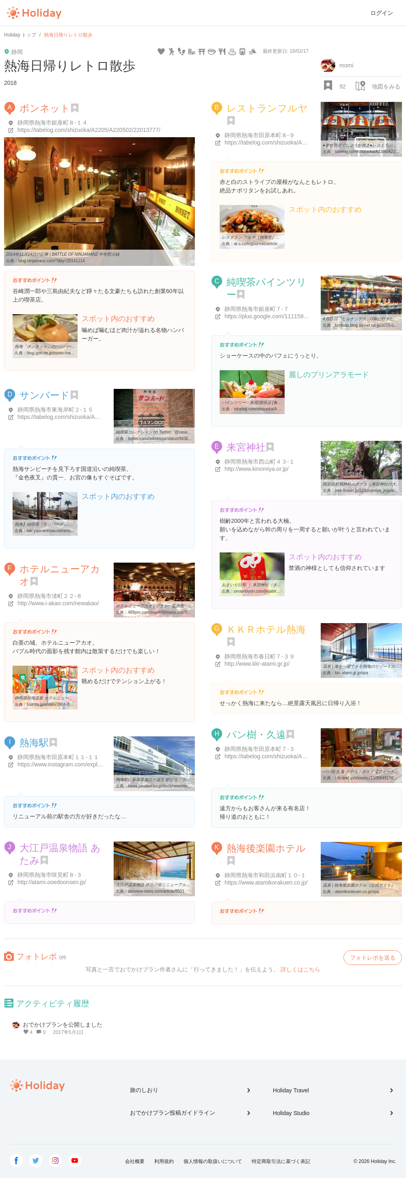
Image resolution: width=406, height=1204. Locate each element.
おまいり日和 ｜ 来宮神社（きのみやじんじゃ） (265, 585)
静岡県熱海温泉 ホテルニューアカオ (48, 698)
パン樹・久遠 (256, 734)
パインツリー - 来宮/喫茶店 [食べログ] (256, 402)
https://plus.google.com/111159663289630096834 (288, 316)
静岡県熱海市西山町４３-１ (260, 461)
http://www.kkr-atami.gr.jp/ (257, 663)
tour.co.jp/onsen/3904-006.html (54, 704)
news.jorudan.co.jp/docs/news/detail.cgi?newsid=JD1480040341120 (189, 786)
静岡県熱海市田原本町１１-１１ (58, 757)
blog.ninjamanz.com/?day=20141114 (51, 261)
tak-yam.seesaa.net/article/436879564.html (65, 531)
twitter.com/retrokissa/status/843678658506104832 (174, 438)
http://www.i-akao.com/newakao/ (58, 603)
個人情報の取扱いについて (213, 1161)
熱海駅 (34, 742)
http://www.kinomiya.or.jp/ (257, 469)
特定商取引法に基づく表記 (281, 1161)
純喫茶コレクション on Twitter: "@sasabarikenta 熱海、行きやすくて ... (181, 432)
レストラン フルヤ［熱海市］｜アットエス (261, 237)
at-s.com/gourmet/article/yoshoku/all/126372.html (278, 244)
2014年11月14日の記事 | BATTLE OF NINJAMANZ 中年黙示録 (62, 254)
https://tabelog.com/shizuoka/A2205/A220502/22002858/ (296, 756)
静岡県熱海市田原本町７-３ (260, 749)
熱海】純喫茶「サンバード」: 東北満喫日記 (54, 524)
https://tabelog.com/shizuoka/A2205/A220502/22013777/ (88, 130)
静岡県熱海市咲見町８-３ (49, 875)
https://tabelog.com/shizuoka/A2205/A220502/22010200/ (296, 142)
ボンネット (44, 108)
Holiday (34, 12)
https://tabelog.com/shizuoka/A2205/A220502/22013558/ (88, 417)
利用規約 (164, 1161)
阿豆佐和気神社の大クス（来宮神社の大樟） (363, 484)
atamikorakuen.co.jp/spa (357, 891)
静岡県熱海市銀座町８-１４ (52, 122)
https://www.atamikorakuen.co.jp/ (266, 882)
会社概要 (135, 1161)
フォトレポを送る (372, 957)
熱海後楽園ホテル (266, 848)
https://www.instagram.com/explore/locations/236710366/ (89, 764)
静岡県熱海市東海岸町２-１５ (55, 409)
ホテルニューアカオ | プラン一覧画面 (150, 606)
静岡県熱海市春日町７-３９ (260, 656)
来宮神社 (246, 447)
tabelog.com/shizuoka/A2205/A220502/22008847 (278, 409)
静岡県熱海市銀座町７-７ (257, 309)
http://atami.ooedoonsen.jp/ (51, 882)
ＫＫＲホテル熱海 (266, 629)
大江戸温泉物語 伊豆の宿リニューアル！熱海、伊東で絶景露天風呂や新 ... (183, 885)
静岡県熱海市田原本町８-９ (260, 135)
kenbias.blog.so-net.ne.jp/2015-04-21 (368, 325)
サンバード (44, 395)
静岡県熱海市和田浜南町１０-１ (265, 875)
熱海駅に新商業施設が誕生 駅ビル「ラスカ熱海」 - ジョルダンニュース (181, 779)
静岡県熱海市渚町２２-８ (49, 596)
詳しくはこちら (300, 969)
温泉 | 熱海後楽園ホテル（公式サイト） (359, 885)
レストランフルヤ (267, 108)
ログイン (381, 13)
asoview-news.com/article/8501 (156, 891)
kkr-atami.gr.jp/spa (351, 673)
